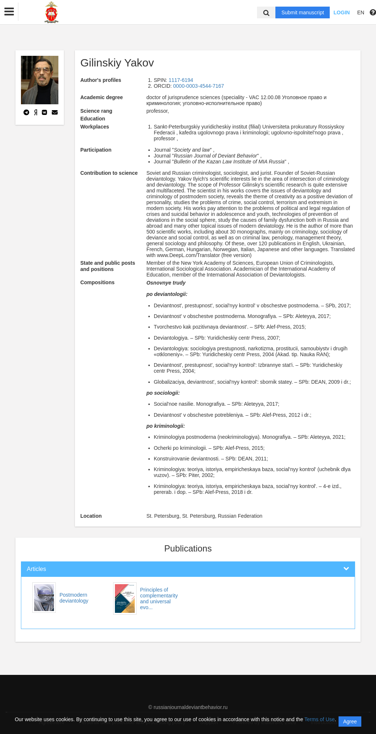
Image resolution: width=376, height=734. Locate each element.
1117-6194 (181, 80)
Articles (36, 569)
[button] (9, 12)
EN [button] (360, 12)
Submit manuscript (302, 12)
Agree (350, 721)
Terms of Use (319, 719)
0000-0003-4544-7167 (198, 86)
